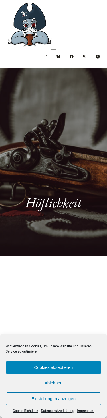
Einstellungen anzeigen (53, 398)
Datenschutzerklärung (57, 411)
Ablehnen (53, 382)
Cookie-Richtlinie (25, 411)
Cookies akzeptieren (53, 367)
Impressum (85, 411)
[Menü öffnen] (53, 50)
